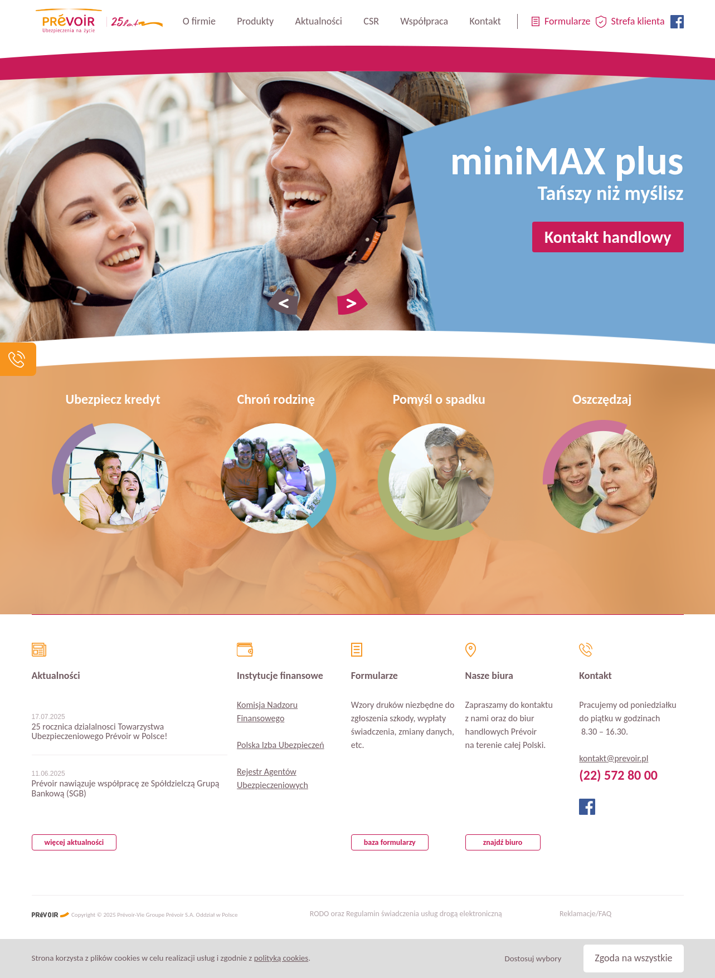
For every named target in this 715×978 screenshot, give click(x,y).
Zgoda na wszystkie (633, 958)
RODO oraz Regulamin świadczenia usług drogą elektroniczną (406, 913)
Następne (352, 301)
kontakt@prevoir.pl (613, 758)
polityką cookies (281, 958)
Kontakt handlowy (608, 237)
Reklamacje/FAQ (585, 913)
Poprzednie (283, 301)
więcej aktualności (74, 842)
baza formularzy (390, 842)
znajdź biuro (503, 842)
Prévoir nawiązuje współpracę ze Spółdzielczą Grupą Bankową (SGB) (126, 788)
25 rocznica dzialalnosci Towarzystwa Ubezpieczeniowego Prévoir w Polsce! (100, 731)
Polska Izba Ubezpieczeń (280, 745)
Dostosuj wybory (532, 958)
